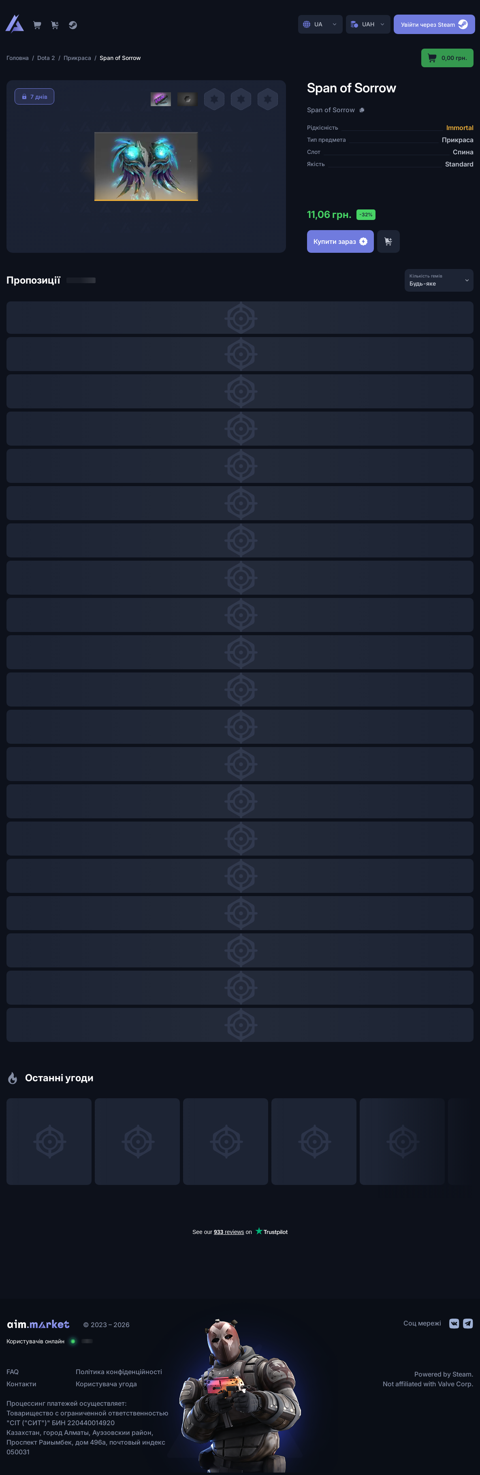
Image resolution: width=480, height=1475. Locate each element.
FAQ (12, 1372)
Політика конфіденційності (119, 1372)
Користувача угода (106, 1384)
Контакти (21, 1384)
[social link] (454, 1322)
